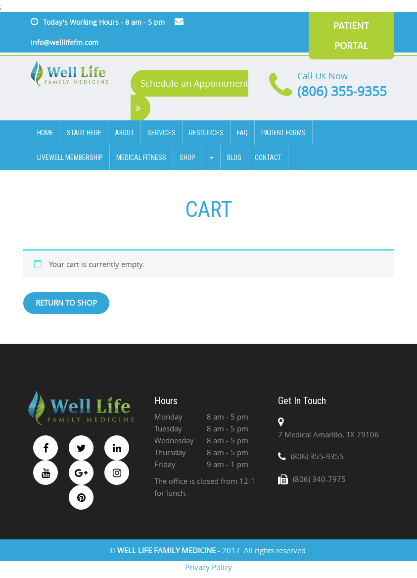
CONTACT (268, 157)
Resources (206, 133)
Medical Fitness (141, 157)
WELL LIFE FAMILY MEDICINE (167, 550)
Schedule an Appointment (192, 95)
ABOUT (124, 133)
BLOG (234, 157)
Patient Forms (283, 133)
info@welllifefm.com (64, 42)
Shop (187, 157)
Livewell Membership (70, 157)
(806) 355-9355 (342, 91)
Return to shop (66, 303)
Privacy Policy (208, 567)
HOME (45, 133)
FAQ (242, 133)
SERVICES (161, 133)
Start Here (84, 133)
